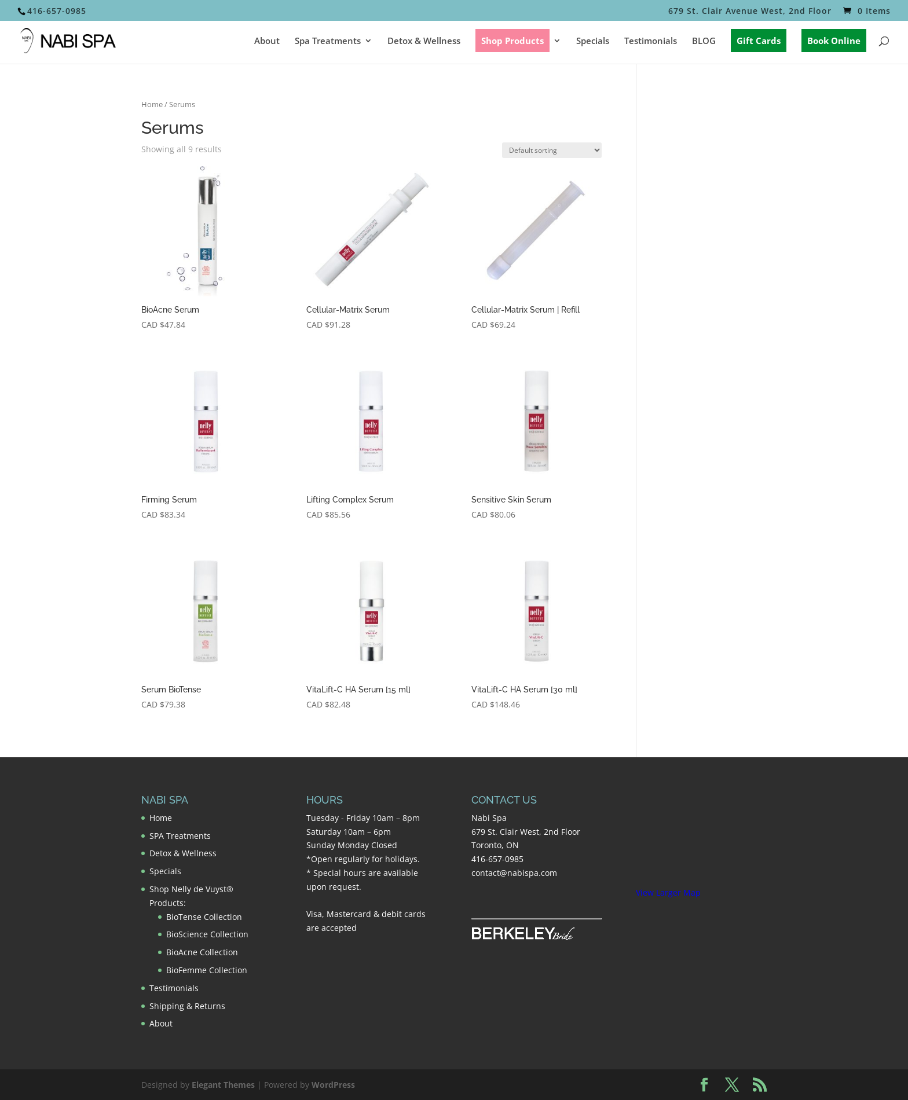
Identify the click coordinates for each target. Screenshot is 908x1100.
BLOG (704, 41)
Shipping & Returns (187, 1005)
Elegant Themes (223, 1084)
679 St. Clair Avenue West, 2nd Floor (750, 11)
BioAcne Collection (202, 952)
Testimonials (650, 41)
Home (152, 104)
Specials (592, 41)
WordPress (333, 1084)
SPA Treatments (180, 835)
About (267, 41)
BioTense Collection (204, 916)
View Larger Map (668, 892)
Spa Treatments (328, 41)
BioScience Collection (207, 934)
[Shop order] (552, 150)
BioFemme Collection (206, 970)
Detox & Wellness (423, 41)
